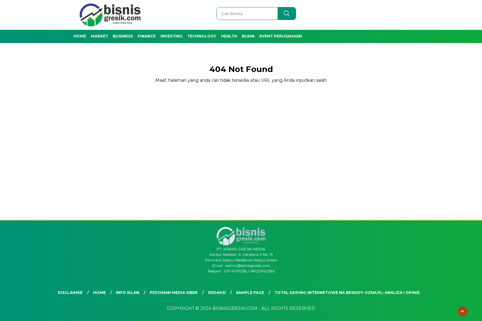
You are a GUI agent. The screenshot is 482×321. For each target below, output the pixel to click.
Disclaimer (70, 292)
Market (99, 36)
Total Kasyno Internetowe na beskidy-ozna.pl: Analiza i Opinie (347, 292)
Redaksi (217, 292)
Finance (147, 36)
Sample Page (250, 292)
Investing (171, 36)
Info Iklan (127, 292)
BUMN (248, 36)
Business (123, 36)
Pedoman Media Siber (174, 292)
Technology (201, 36)
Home (79, 36)
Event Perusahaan (280, 36)
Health (229, 36)
